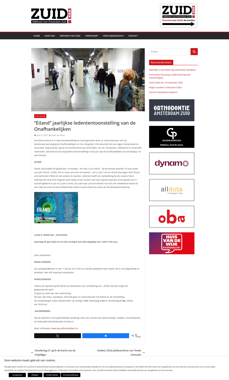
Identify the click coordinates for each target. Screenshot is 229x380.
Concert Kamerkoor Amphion (163, 92)
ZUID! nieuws (40, 116)
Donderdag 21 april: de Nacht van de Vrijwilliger (53, 352)
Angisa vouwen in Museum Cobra (165, 87)
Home (37, 35)
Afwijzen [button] (35, 375)
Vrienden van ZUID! (70, 35)
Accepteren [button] (17, 375)
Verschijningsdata (113, 35)
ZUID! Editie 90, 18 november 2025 (166, 82)
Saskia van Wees (58, 135)
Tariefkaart (91, 35)
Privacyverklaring (70, 375)
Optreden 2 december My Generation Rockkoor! (172, 69)
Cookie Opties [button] (52, 375)
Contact (133, 35)
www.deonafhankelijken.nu (64, 328)
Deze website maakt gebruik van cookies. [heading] (30, 360)
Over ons (50, 35)
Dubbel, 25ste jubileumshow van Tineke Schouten (121, 352)
